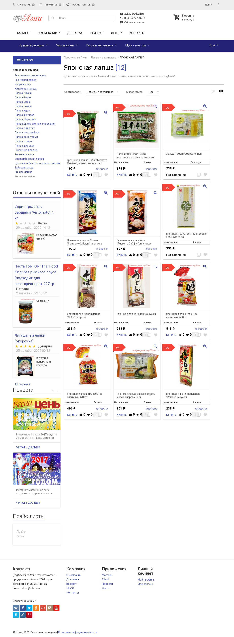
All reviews (22, 384)
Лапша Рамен (23, 97)
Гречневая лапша (25, 79)
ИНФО (115, 33)
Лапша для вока (25, 128)
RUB (207, 4)
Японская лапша (25, 176)
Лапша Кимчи (23, 93)
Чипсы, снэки (65, 45)
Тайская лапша (24, 167)
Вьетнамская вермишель (30, 75)
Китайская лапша (26, 88)
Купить (72, 174)
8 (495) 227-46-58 (133, 18)
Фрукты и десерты (31, 45)
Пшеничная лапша (26, 150)
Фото (105, 588)
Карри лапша (23, 84)
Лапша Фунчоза (24, 115)
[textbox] (85, 18)
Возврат (96, 33)
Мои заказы (145, 584)
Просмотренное (80, 4)
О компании (47, 33)
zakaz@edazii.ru (132, 13)
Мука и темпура (135, 45)
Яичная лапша (23, 172)
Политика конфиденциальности (77, 632)
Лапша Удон (22, 110)
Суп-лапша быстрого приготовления (37, 163)
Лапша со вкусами (26, 137)
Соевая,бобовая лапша (29, 158)
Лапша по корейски (27, 132)
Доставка (74, 33)
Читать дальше (28, 447)
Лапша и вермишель (99, 45)
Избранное (50, 4)
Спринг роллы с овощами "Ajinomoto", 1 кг (34, 212)
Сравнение (24, 4)
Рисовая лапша (24, 154)
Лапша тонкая (23, 141)
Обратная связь (132, 22)
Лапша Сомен (23, 106)
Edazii (105, 579)
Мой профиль (146, 579)
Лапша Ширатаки (25, 119)
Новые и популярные (102, 92)
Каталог (23, 33)
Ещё (212, 45)
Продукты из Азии (75, 57)
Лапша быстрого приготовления (35, 123)
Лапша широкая (25, 145)
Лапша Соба (22, 101)
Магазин (107, 575)
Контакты (137, 33)
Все (154, 92)
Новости (107, 583)
